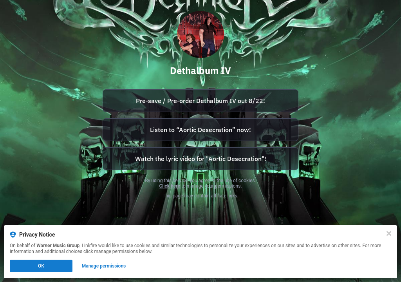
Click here (169, 186)
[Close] (389, 233)
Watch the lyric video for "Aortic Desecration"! (200, 159)
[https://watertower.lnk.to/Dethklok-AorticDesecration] (200, 129)
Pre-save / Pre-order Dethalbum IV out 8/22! (200, 101)
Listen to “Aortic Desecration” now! (200, 130)
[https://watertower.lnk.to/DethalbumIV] (200, 100)
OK (41, 266)
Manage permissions (104, 266)
